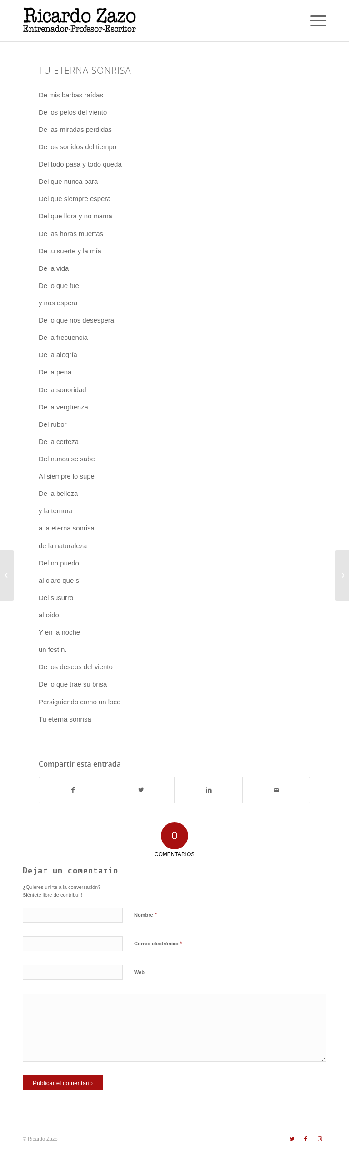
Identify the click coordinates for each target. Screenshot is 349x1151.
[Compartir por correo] (276, 790)
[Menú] (313, 20)
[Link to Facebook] (306, 1139)
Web (139, 972)
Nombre (145, 914)
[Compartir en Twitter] (140, 790)
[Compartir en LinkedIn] (208, 790)
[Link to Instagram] (319, 1139)
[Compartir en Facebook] (73, 790)
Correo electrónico (158, 943)
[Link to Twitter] (292, 1139)
